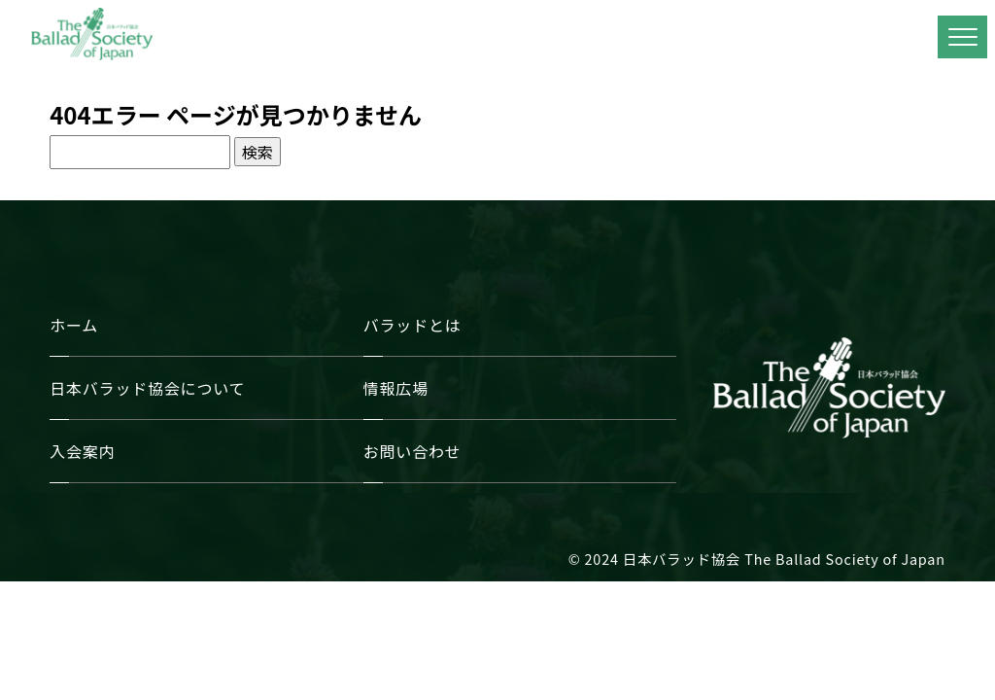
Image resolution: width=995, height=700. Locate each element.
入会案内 (82, 451)
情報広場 (396, 388)
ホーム (74, 324)
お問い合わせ (412, 451)
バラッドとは (412, 324)
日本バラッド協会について (147, 388)
